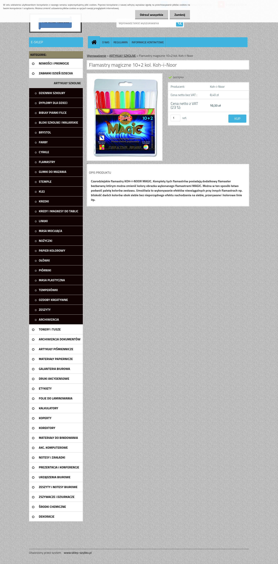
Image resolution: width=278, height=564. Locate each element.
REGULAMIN (121, 42)
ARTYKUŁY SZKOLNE (122, 55)
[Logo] (55, 23)
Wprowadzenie (96, 55)
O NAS (105, 42)
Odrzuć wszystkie (151, 14)
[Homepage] (95, 42)
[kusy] (175, 118)
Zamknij (180, 14)
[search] (179, 23)
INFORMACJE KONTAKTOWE (148, 42)
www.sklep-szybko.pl (78, 552)
